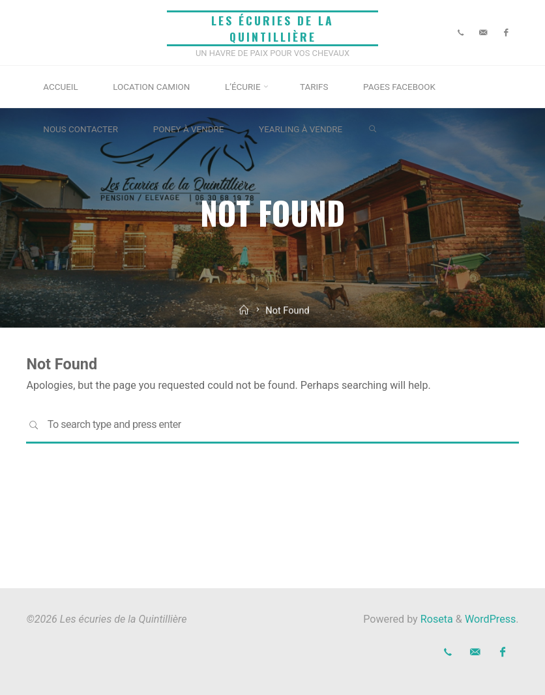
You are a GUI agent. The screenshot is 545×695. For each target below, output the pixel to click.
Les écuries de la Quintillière (272, 28)
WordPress (490, 619)
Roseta (435, 619)
